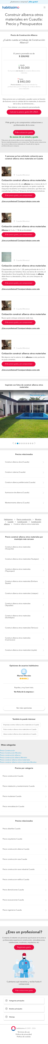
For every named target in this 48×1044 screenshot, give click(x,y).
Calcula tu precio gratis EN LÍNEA (24, 112)
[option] (24, 414)
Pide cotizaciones (24, 1040)
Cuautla (10, 522)
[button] (13, 443)
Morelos (38, 519)
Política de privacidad (24, 1034)
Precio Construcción (7, 750)
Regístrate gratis (24, 947)
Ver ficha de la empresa (23, 692)
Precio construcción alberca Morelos (13, 757)
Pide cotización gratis (24, 132)
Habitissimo (8, 519)
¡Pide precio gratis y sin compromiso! (18, 195)
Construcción (22, 522)
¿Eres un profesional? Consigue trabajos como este (21, 201)
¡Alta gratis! (33, 2)
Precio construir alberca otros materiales (15, 760)
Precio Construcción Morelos (10, 753)
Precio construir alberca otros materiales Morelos (18, 762)
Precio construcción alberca (10, 755)
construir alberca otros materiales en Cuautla (21, 725)
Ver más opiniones (24, 708)
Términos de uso (24, 1032)
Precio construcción (24, 519)
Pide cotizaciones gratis (24, 990)
